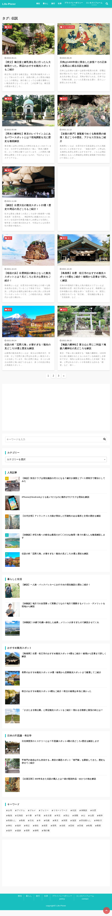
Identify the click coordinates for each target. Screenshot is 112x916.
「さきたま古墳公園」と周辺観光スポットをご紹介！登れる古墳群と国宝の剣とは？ (62, 716)
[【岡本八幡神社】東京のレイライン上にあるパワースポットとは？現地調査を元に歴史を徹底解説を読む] (28, 131)
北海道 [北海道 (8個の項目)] (20, 821)
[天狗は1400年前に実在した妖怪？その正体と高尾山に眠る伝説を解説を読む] (83, 58)
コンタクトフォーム (94, 4)
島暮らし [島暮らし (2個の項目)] (12, 826)
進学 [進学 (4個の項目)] (10, 836)
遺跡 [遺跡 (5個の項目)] (19, 836)
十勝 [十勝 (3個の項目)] (30, 821)
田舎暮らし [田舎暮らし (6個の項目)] (86, 826)
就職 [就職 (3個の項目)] (76, 821)
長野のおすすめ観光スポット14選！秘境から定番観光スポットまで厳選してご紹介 (61, 678)
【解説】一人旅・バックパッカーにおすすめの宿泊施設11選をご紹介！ (56, 590)
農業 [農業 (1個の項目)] (99, 831)
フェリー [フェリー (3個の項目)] (45, 816)
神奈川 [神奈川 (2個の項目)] (99, 826)
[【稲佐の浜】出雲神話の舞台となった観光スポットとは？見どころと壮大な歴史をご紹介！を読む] (28, 272)
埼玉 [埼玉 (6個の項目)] (58, 821)
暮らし (45, 4)
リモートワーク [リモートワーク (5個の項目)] (60, 816)
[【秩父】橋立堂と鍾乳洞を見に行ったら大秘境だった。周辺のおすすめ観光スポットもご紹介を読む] (28, 58)
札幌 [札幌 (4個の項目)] (47, 826)
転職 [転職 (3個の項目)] (90, 831)
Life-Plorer (9, 4)
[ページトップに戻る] (106, 910)
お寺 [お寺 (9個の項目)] (10, 816)
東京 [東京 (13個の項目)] (56, 826)
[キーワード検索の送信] (105, 445)
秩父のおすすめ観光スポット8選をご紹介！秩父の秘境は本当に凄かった (56, 697)
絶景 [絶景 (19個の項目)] (46, 831)
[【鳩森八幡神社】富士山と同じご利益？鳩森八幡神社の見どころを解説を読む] (83, 343)
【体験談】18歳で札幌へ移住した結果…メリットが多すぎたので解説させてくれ (60, 628)
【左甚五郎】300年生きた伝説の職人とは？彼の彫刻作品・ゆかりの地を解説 (59, 785)
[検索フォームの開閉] (107, 4)
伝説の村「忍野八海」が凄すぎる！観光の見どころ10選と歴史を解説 (55, 559)
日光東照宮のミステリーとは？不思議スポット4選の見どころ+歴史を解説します (60, 747)
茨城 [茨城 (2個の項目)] (81, 831)
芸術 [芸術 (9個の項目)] (72, 831)
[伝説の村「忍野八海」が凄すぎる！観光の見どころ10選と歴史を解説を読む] (28, 343)
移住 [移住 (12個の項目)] (37, 831)
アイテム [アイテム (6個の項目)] (21, 816)
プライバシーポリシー (73, 4)
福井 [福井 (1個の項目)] (19, 831)
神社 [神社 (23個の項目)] (10, 831)
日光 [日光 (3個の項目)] (32, 826)
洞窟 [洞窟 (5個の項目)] (65, 826)
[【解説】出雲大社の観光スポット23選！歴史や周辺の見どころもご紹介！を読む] (28, 201)
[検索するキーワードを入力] (56, 445)
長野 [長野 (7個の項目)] (28, 836)
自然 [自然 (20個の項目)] (63, 831)
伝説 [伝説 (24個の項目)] (74, 816)
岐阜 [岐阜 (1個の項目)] (101, 821)
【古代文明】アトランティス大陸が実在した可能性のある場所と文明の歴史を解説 (61, 522)
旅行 (53, 4)
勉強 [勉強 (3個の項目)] (10, 821)
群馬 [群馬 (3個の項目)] (54, 831)
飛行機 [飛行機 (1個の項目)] (47, 836)
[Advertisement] (83, 195)
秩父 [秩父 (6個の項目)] (28, 831)
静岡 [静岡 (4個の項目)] (37, 836)
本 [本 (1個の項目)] (40, 826)
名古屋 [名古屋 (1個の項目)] (48, 821)
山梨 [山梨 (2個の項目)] (92, 821)
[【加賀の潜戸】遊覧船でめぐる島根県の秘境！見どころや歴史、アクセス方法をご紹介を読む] (83, 131)
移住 (38, 4)
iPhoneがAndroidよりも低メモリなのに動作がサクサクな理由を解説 (55, 503)
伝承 (60, 4)
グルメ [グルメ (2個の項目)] (33, 816)
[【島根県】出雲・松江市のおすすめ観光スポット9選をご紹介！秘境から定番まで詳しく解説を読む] (83, 272)
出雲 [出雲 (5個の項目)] (94, 816)
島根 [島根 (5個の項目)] (23, 826)
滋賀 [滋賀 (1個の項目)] (74, 826)
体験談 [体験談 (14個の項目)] (84, 816)
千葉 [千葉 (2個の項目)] (39, 821)
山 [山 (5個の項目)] (84, 821)
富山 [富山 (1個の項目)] (67, 821)
